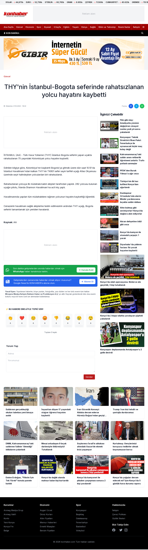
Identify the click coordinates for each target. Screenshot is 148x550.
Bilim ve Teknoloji (107, 27)
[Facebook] (113, 530)
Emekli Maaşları (47, 527)
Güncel (19, 27)
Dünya (84, 27)
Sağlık (93, 27)
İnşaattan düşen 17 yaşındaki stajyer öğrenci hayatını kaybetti (54, 33)
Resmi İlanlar (124, 27)
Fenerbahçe (82, 523)
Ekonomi (30, 27)
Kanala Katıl (86, 270)
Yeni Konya (9, 523)
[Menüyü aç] (143, 27)
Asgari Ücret (46, 511)
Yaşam (75, 27)
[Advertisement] (88, 13)
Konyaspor (81, 511)
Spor (39, 27)
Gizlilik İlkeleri (118, 519)
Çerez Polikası (119, 515)
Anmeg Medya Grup (13, 511)
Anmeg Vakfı (10, 515)
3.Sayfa (57, 27)
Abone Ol (87, 281)
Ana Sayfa (8, 27)
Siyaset (47, 27)
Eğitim (66, 27)
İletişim (136, 27)
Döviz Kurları (46, 515)
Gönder (89, 377)
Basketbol (81, 527)
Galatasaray (81, 519)
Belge (6, 531)
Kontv (6, 519)
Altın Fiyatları (46, 519)
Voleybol (80, 531)
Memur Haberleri (48, 523)
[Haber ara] (142, 33)
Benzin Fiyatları (47, 531)
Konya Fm (8, 527)
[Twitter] (120, 530)
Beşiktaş (80, 515)
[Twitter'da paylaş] (136, 106)
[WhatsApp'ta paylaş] (142, 106)
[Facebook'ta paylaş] (131, 106)
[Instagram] (125, 530)
